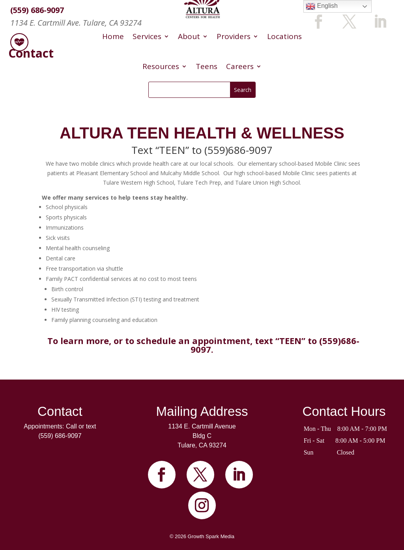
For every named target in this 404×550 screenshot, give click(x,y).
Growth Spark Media (211, 536)
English (322, 6)
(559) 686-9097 (59, 435)
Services (147, 36)
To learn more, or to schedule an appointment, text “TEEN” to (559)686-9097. (203, 345)
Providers (234, 36)
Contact (59, 411)
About (189, 36)
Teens (206, 66)
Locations (284, 36)
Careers (240, 66)
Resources (160, 66)
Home (113, 36)
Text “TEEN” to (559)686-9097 (202, 150)
